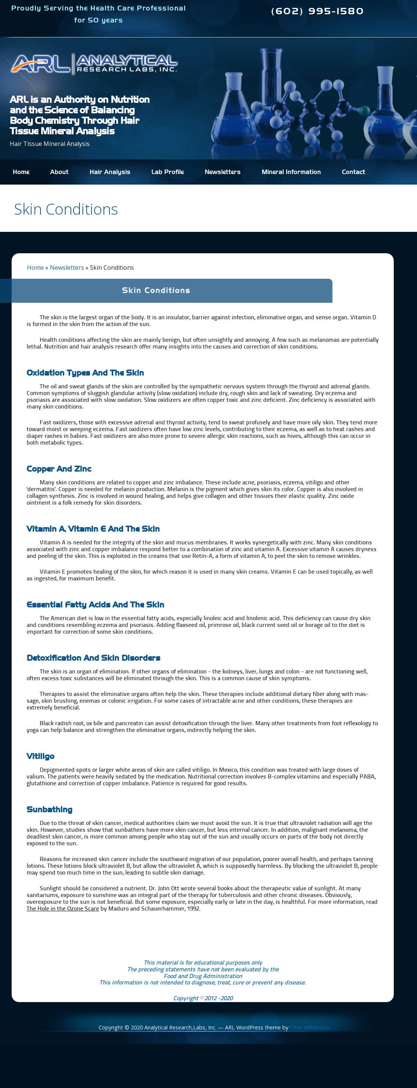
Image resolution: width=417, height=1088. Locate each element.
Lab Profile (168, 172)
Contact (353, 172)
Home (21, 172)
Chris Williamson (310, 1027)
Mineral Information (291, 172)
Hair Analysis (110, 172)
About (59, 172)
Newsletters (223, 172)
